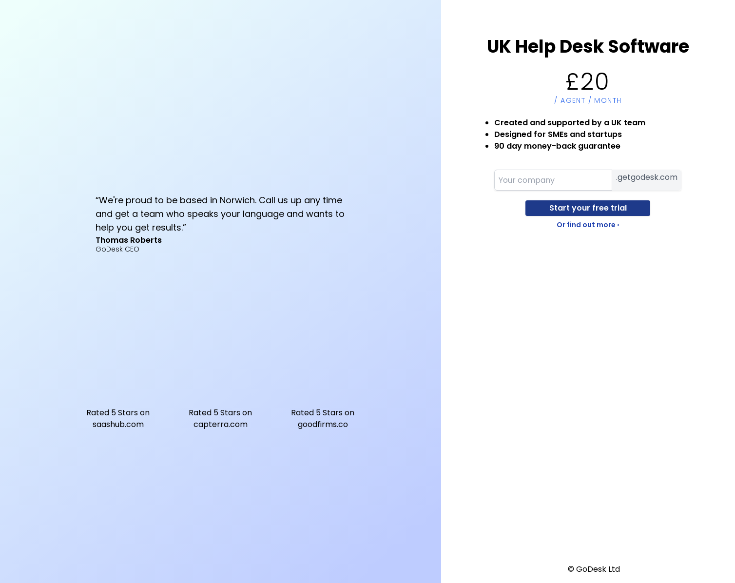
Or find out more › (588, 225)
